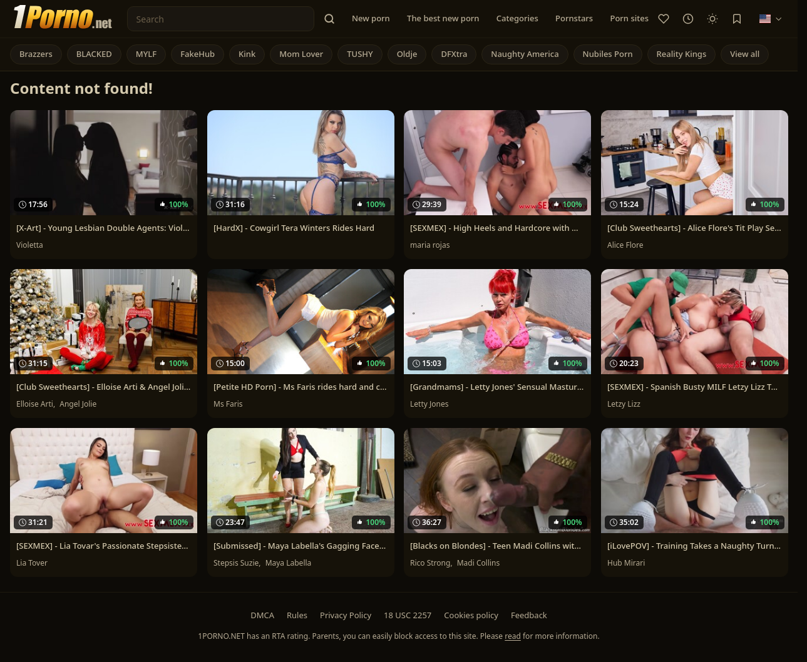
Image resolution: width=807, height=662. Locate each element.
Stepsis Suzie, (238, 563)
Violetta (29, 245)
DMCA (262, 615)
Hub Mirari (626, 563)
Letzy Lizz (623, 404)
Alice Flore (625, 245)
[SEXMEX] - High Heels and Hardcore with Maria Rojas (497, 227)
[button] (329, 18)
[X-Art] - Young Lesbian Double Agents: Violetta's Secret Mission (103, 227)
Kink (247, 53)
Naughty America (524, 53)
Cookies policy (471, 615)
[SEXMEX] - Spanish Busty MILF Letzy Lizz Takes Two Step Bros (694, 386)
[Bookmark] (737, 19)
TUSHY (360, 53)
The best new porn (443, 18)
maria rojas (430, 245)
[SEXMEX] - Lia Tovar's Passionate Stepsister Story (103, 545)
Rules (297, 615)
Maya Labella (288, 563)
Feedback (529, 615)
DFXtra (454, 53)
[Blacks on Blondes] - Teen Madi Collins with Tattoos (497, 545)
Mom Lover (301, 53)
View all (744, 53)
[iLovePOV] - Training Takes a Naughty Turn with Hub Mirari (694, 545)
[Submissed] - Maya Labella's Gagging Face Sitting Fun (300, 545)
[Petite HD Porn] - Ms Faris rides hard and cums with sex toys (300, 386)
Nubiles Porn (608, 53)
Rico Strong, (432, 563)
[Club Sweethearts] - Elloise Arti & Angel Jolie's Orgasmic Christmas (103, 386)
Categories (517, 18)
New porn (371, 18)
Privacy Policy (345, 615)
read (513, 636)
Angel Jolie (77, 404)
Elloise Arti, (36, 404)
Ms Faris (228, 404)
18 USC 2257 (407, 615)
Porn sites (629, 18)
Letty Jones (429, 404)
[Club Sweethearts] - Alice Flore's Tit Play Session (694, 227)
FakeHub (197, 53)
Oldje (407, 53)
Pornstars (574, 18)
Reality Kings (682, 53)
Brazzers (36, 53)
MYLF (146, 53)
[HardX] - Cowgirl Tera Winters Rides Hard (293, 227)
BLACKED (94, 53)
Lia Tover (32, 563)
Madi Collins (478, 563)
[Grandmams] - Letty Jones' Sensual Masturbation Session (497, 386)
